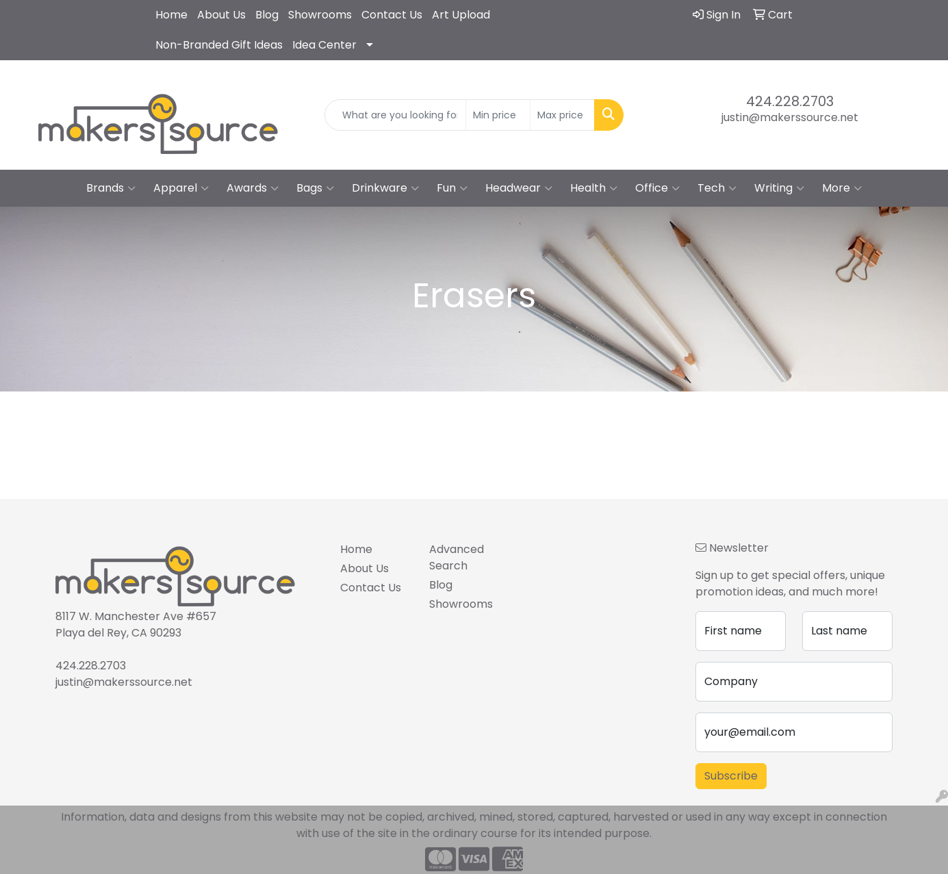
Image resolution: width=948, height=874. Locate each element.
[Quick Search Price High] (562, 115)
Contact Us (391, 15)
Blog (267, 15)
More (842, 188)
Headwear (518, 188)
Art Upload (461, 15)
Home (171, 15)
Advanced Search (456, 557)
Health (593, 188)
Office (657, 188)
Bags (315, 188)
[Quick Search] (395, 115)
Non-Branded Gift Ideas (219, 45)
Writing (779, 188)
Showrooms (320, 15)
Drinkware (385, 188)
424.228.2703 (790, 101)
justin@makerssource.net (789, 117)
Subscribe (731, 776)
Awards (253, 188)
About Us (221, 15)
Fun (452, 188)
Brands (111, 188)
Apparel (181, 188)
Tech (716, 188)
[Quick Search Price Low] (497, 115)
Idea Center (324, 45)
